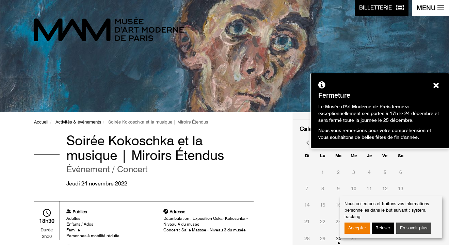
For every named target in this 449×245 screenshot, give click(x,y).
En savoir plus (413, 228)
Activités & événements (78, 122)
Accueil (41, 122)
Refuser (382, 228)
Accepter (357, 228)
